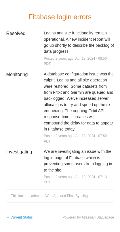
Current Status (19, 217)
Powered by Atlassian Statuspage (88, 217)
